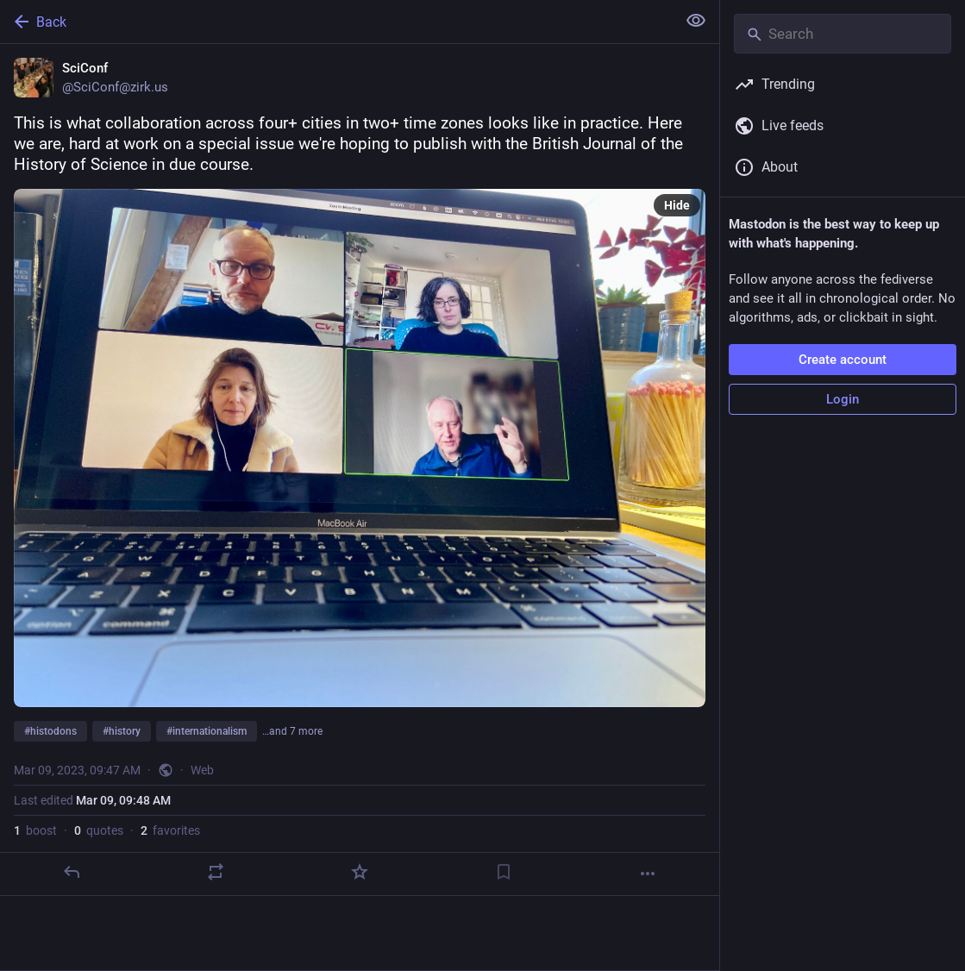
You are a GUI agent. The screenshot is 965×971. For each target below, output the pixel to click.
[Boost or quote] (215, 871)
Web (202, 770)
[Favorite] (359, 871)
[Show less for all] (696, 20)
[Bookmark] (503, 871)
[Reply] (71, 871)
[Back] (336, 21)
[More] (647, 873)
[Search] (842, 33)
